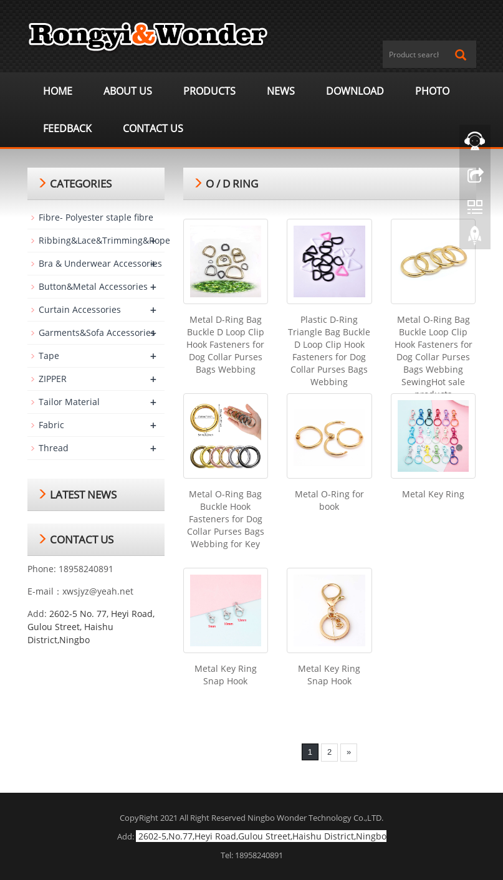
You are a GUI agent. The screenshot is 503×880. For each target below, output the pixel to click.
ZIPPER (53, 379)
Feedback (67, 128)
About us (127, 91)
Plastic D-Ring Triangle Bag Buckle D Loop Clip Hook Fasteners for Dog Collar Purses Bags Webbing (329, 350)
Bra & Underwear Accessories (100, 263)
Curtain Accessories (80, 309)
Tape (49, 355)
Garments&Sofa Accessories (97, 332)
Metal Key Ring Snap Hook (225, 674)
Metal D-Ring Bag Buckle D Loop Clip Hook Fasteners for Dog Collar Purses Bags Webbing (225, 344)
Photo (432, 91)
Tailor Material (69, 402)
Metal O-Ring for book (329, 500)
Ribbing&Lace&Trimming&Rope (104, 240)
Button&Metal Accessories (93, 286)
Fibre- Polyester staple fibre (96, 217)
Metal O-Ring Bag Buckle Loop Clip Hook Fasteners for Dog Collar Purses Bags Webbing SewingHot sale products (433, 356)
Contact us (153, 128)
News (281, 91)
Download (355, 91)
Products (209, 91)
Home (57, 91)
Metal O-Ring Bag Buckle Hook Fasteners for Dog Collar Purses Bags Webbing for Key (225, 519)
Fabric (51, 425)
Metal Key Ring (433, 494)
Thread (54, 448)
